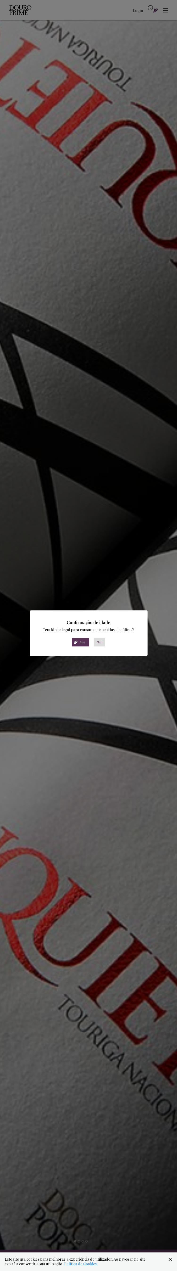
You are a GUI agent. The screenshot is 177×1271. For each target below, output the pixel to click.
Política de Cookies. (81, 1263)
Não (100, 642)
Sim (82, 642)
